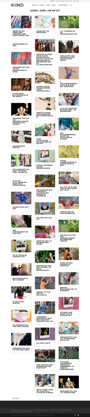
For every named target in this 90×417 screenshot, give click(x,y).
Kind (43, 10)
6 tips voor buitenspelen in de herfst (20, 95)
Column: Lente (43, 343)
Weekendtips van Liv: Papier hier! (68, 391)
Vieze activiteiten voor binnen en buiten (43, 141)
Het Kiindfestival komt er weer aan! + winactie (21, 171)
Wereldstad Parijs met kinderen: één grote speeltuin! (21, 33)
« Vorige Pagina (15, 398)
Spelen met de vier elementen (67, 212)
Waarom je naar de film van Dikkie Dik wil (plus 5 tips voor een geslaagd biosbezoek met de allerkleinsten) (44, 60)
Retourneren (27, 411)
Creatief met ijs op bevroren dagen (44, 242)
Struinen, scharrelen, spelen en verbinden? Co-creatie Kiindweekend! (67, 365)
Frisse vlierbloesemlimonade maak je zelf (68, 163)
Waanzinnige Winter (19, 146)
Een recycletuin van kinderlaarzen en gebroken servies (68, 238)
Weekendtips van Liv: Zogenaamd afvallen (68, 338)
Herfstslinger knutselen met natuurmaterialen (44, 115)
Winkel (54, 5)
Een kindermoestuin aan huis (20, 232)
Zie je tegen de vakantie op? (20, 256)
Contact (30, 410)
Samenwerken (23, 410)
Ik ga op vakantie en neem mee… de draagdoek (68, 109)
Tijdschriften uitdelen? (41, 410)
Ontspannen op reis (20, 44)
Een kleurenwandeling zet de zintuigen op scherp (68, 136)
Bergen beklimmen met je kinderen (68, 289)
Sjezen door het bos (21, 207)
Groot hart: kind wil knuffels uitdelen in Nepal (45, 391)
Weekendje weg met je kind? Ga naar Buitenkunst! (43, 268)
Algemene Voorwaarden (66, 410)
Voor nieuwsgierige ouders (62, 1)
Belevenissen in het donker (20, 279)
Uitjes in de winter (18, 302)
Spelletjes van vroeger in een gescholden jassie (67, 58)
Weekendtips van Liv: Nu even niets (21, 349)
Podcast (42, 5)
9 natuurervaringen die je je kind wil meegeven (68, 84)
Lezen (48, 5)
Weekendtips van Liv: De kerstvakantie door (21, 70)
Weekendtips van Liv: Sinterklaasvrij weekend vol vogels (21, 121)
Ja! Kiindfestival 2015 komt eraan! (21, 325)
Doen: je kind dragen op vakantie (66, 264)
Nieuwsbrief (53, 410)
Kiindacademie (63, 5)
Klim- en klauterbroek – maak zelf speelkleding (20, 183)
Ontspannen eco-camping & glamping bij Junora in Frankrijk (44, 193)
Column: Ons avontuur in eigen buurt (66, 314)
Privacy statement (16, 411)
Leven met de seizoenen (42, 31)
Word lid (35, 5)
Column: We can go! (44, 218)
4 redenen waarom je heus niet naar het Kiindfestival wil (44, 319)
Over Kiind (14, 410)
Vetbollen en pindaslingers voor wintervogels (43, 89)
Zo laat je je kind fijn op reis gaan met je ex (68, 188)
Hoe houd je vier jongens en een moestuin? (44, 366)
